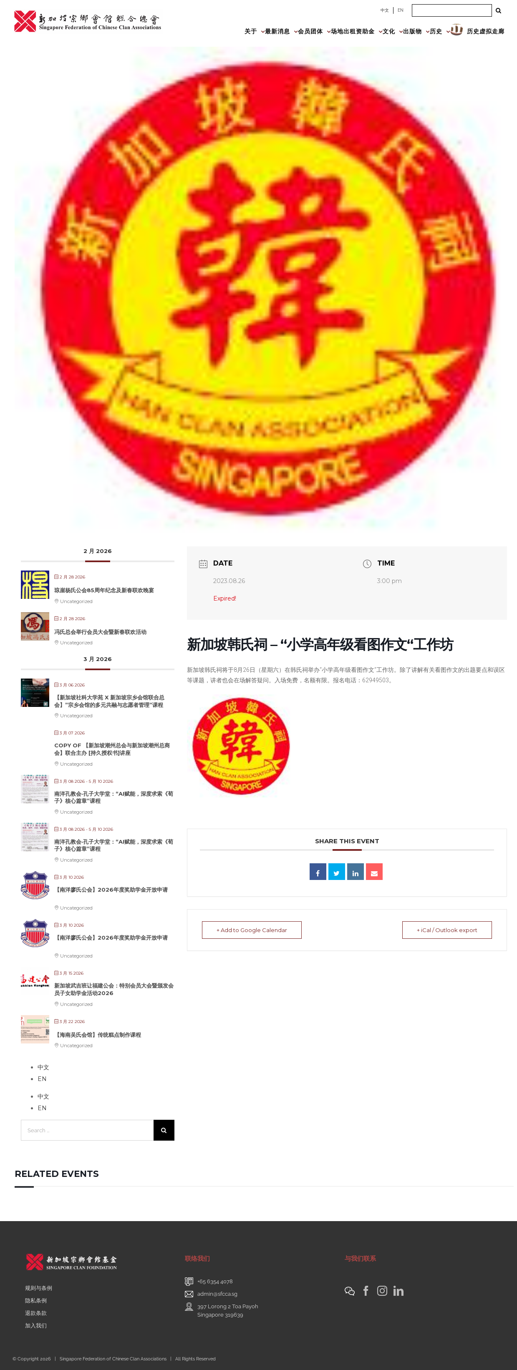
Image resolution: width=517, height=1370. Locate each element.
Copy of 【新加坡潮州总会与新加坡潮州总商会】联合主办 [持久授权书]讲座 (112, 749)
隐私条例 (36, 1300)
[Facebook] (366, 1291)
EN (401, 10)
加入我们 (36, 1325)
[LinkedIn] (398, 1291)
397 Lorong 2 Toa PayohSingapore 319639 (227, 1310)
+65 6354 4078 (215, 1281)
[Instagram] (382, 1291)
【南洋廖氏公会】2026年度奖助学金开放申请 (111, 889)
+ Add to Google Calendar (252, 930)
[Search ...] (452, 10)
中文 (385, 10)
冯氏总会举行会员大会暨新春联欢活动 (100, 631)
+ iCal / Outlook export (447, 930)
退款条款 (36, 1313)
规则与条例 (38, 1288)
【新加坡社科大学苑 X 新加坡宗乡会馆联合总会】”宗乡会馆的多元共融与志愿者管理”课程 (109, 701)
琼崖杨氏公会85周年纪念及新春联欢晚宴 (104, 590)
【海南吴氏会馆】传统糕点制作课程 (97, 1034)
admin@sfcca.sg (217, 1294)
